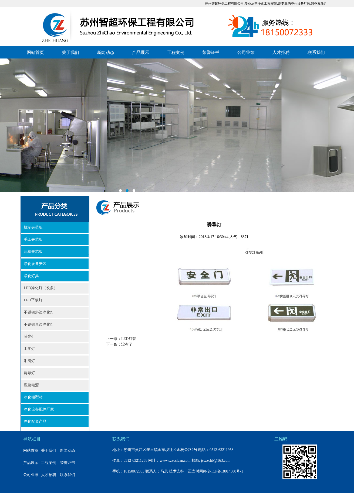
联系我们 (316, 52)
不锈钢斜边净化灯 (39, 312)
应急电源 (31, 385)
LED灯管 (128, 339)
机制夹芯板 (33, 227)
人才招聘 (281, 52)
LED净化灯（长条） (41, 288)
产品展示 (140, 52)
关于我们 (70, 52)
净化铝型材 (33, 397)
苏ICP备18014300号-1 (225, 471)
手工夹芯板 (33, 239)
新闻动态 (105, 52)
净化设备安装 (35, 264)
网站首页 (35, 52)
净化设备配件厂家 (39, 409)
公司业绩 (246, 52)
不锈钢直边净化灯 (39, 324)
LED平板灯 (33, 300)
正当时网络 (197, 471)
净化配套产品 (35, 421)
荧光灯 (29, 337)
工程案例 (175, 52)
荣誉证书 (211, 52)
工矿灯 (29, 349)
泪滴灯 (29, 361)
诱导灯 (29, 373)
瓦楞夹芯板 (33, 252)
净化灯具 (31, 276)
